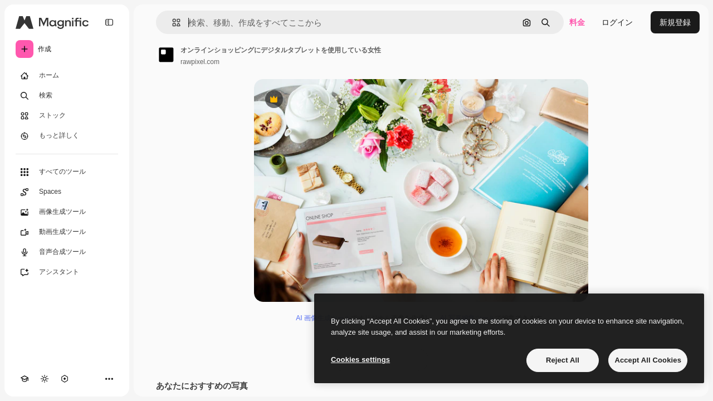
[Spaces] (67, 192)
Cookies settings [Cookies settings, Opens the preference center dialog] (360, 359)
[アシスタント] (67, 272)
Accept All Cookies (647, 360)
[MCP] (65, 379)
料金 (577, 22)
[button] (172, 22)
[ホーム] (67, 76)
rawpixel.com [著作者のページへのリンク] (199, 62)
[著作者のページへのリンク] (166, 55)
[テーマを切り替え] (44, 379)
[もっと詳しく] (67, 136)
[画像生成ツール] (67, 212)
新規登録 (675, 22)
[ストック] (67, 116)
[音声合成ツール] (67, 252)
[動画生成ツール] (67, 232)
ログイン (617, 22)
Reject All (562, 360)
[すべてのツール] (67, 172)
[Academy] (24, 379)
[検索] (67, 96)
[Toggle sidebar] (109, 22)
